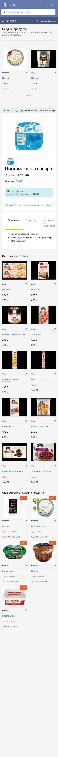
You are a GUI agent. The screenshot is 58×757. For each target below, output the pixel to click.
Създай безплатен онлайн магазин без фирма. (29, 205)
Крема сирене (9, 571)
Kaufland (5, 73)
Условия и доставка (49, 222)
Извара (5, 78)
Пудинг (34, 571)
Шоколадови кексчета (13, 471)
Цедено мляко (38, 526)
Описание (14, 220)
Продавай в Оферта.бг (47, 21)
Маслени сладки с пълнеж (10, 380)
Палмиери (7, 290)
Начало (7, 110)
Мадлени (35, 290)
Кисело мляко (8, 616)
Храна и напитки (29, 110)
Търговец (32, 220)
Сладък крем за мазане (13, 334)
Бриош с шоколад (39, 426)
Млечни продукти (48, 110)
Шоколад (6, 426)
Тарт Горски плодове (41, 471)
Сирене (6, 526)
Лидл (33, 73)
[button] (27, 95)
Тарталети (36, 334)
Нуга (33, 379)
